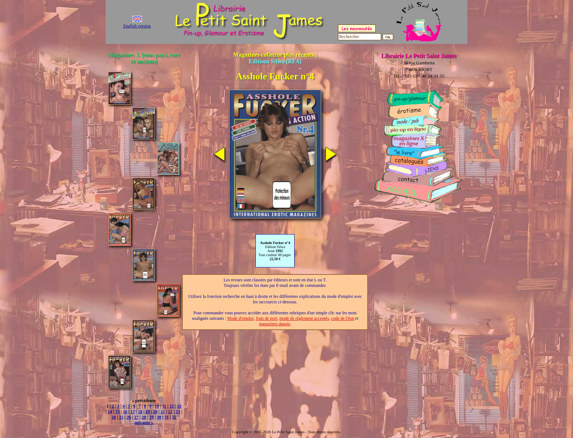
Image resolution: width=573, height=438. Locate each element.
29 (151, 417)
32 (174, 417)
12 (172, 406)
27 (136, 417)
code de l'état (342, 318)
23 (178, 411)
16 (125, 411)
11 (164, 406)
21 (162, 411)
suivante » (143, 422)
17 (132, 411)
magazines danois (274, 323)
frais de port (266, 318)
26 (128, 417)
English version (137, 26)
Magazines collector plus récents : (275, 58)
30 (159, 417)
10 (157, 406)
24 (113, 417)
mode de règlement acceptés (304, 318)
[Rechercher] (359, 36)
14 (110, 411)
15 (117, 411)
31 (166, 417)
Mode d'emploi (240, 318)
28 (144, 417)
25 (121, 417)
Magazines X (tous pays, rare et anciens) (144, 58)
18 (140, 411)
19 (147, 411)
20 (155, 411)
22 (170, 411)
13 (179, 406)
